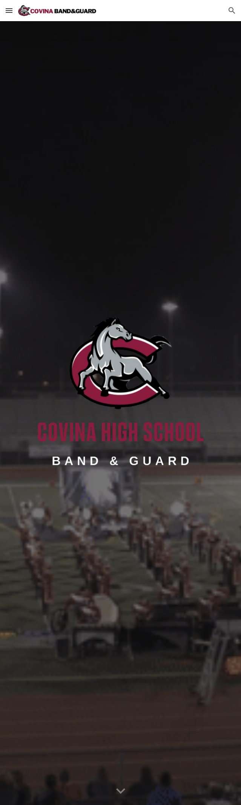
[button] (9, 10)
